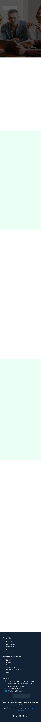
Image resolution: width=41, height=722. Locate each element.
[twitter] (16, 716)
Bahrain (8, 660)
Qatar (8, 665)
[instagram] (20, 716)
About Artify (10, 644)
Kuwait (8, 662)
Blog (7, 649)
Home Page (10, 642)
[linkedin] (26, 716)
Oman (8, 672)
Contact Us (10, 647)
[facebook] (13, 716)
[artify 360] (10, 7)
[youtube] (23, 716)
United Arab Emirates (13, 670)
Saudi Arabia (10, 667)
